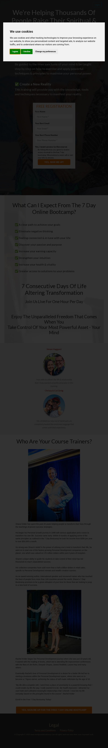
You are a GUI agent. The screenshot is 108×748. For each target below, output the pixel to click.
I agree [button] (15, 51)
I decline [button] (26, 51)
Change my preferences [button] (45, 51)
